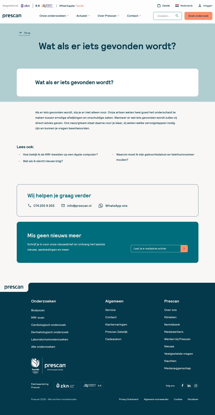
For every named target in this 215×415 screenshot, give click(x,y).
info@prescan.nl (76, 205)
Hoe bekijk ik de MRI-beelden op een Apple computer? (60, 154)
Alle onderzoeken (43, 347)
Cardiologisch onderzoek (48, 325)
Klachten (170, 361)
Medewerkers (173, 332)
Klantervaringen (116, 324)
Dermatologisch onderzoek (49, 332)
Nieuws (169, 346)
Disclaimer (193, 399)
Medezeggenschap (177, 368)
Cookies (178, 399)
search (177, 16)
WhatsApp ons (112, 206)
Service (110, 310)
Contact (111, 317)
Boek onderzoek (198, 16)
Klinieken (170, 317)
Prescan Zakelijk (116, 332)
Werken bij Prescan (177, 339)
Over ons (170, 310)
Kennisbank (172, 324)
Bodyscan (38, 310)
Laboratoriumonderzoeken (49, 339)
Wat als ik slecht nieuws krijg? (43, 161)
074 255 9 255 (41, 205)
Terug (24, 32)
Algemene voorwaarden (156, 399)
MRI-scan (37, 317)
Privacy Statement (129, 399)
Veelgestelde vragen (178, 354)
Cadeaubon (113, 339)
